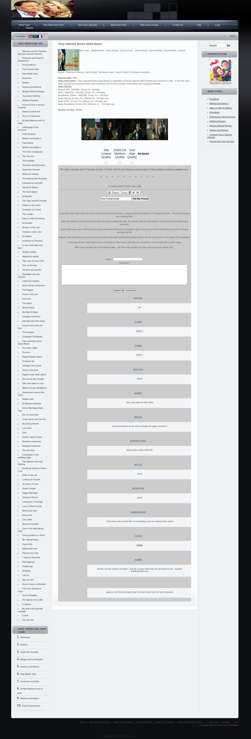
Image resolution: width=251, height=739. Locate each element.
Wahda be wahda (30, 256)
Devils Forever (29, 488)
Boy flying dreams (30, 423)
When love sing (29, 510)
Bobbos (25, 82)
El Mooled (27, 196)
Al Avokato (27, 223)
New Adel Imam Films (53, 25)
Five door (26, 299)
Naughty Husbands (31, 446)
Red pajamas (28, 562)
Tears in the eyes (30, 370)
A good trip (27, 544)
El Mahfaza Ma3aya (31, 403)
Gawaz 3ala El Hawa (32, 437)
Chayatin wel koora (31, 316)
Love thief (26, 428)
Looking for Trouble (31, 479)
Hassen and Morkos (31, 87)
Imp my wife (28, 580)
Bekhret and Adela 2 (31, 138)
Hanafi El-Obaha (30, 187)
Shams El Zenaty (30, 174)
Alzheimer (27, 78)
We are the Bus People (33, 379)
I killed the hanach (30, 281)
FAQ (199, 25)
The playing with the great (34, 178)
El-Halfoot (26, 236)
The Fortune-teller (30, 69)
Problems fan (28, 361)
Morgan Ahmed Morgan (33, 91)
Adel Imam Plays (119, 25)
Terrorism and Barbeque (33, 165)
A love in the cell (30, 294)
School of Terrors (30, 497)
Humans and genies (31, 270)
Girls (24, 432)
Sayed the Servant (31, 169)
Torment (26, 352)
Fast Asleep (27, 143)
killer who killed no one (33, 383)
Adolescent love (29, 548)
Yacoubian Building (31, 96)
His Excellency (29, 65)
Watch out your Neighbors (34, 388)
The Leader (27, 214)
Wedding (26, 571)
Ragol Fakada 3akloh (32, 357)
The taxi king (28, 450)
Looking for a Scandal (32, 502)
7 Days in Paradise (31, 557)
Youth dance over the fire (34, 419)
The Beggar (27, 290)
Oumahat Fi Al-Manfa (32, 336)
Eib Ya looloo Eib (30, 415)
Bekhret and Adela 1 (31, 147)
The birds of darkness (32, 152)
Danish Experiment (31, 111)
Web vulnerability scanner (191, 722)
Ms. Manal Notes (30, 539)
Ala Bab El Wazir (30, 312)
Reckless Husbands (31, 441)
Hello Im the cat (29, 475)
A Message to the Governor (222, 117)
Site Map (226, 722)
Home (233, 36)
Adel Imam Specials (87, 25)
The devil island (29, 192)
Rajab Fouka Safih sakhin (34, 374)
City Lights (27, 519)
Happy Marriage (29, 493)
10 (151, 178)
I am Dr (25, 575)
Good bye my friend (31, 209)
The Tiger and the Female (34, 201)
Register (30, 28)
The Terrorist (28, 156)
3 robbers (26, 604)
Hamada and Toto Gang (33, 321)
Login (217, 25)
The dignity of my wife (32, 600)
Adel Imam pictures (149, 25)
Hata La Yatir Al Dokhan (33, 218)
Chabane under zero (32, 232)
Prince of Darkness (31, 116)
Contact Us (177, 25)
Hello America (28, 134)
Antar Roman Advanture (33, 285)
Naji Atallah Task (30, 74)
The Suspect (28, 332)
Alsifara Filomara (30, 100)
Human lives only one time (221, 141)
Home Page (24, 25)
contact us (180, 170)
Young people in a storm (33, 535)
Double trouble (29, 252)
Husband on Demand (32, 241)
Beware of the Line (31, 227)
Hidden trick (27, 399)
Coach (25, 615)
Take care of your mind (33, 261)
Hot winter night (29, 348)
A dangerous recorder (32, 183)
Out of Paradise (29, 595)
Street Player (28, 307)
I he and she (28, 620)
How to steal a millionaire (34, 584)
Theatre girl (27, 566)
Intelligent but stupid (31, 365)
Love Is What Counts (32, 506)
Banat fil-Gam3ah (30, 524)
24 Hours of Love (30, 484)
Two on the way (29, 265)
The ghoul (27, 303)
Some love (27, 515)
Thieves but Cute (30, 553)
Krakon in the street (31, 205)
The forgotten (28, 161)
